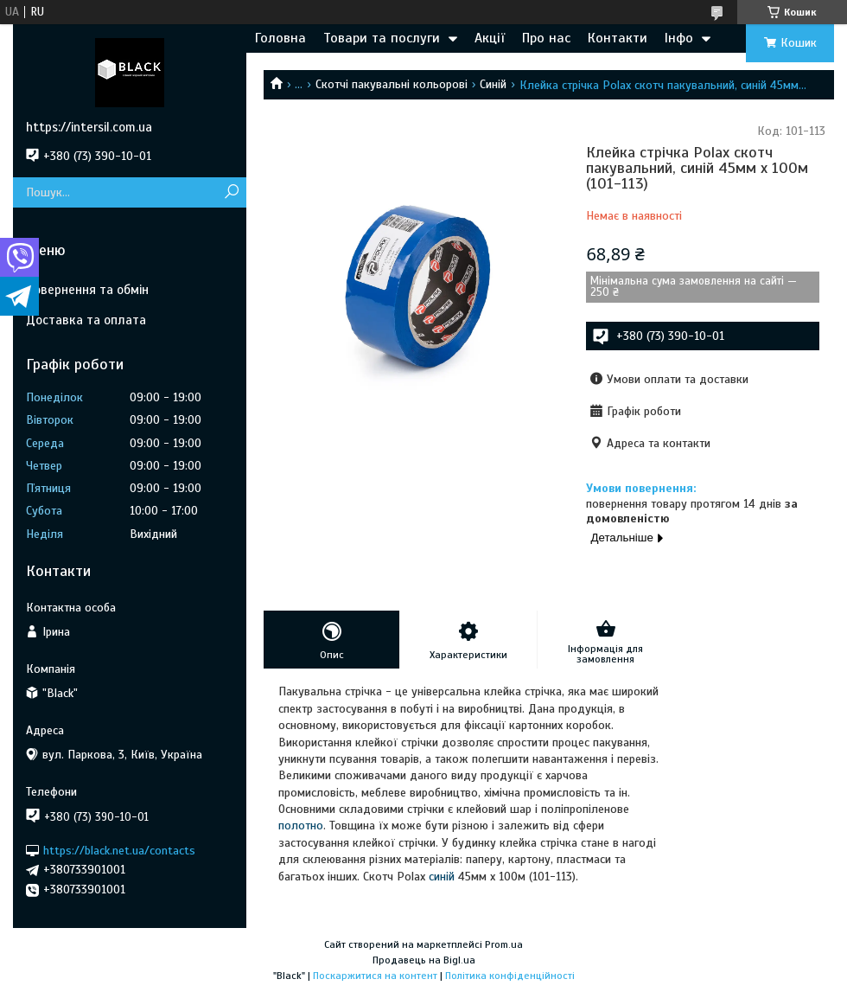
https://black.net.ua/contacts (119, 849)
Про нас (546, 38)
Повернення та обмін (87, 290)
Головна (280, 38)
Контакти (617, 38)
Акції (489, 38)
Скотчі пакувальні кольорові (391, 84)
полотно (300, 825)
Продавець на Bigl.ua (424, 960)
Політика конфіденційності (510, 976)
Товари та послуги (381, 38)
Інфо (679, 38)
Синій (493, 84)
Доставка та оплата (86, 320)
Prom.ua (504, 944)
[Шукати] (231, 192)
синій (442, 876)
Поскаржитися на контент (375, 976)
